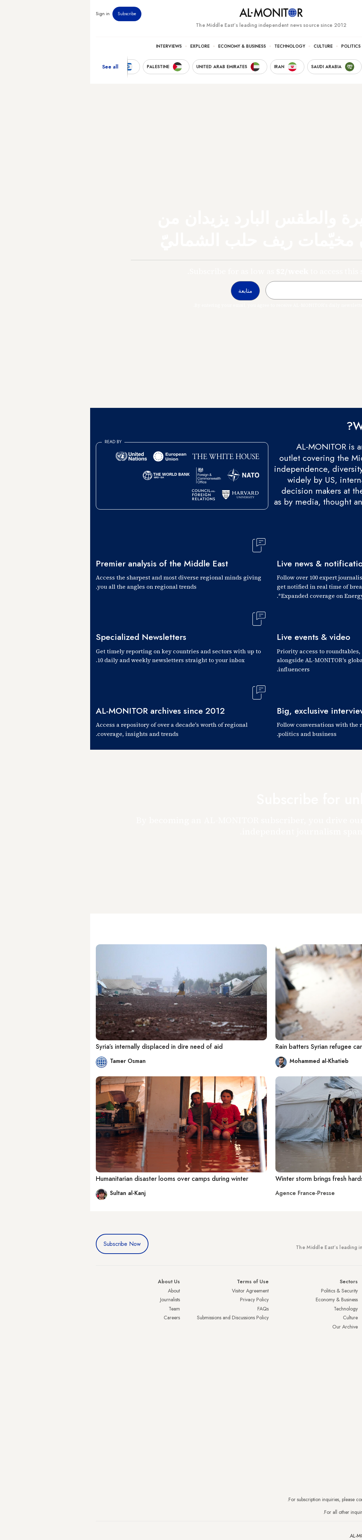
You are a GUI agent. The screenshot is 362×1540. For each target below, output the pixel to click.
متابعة (342, 852)
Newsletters (327, 13)
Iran (352, 1308)
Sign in (12, 14)
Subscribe (37, 14)
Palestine (347, 1335)
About (84, 1290)
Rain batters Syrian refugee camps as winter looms (256, 1046)
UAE (352, 1317)
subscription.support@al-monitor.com (319, 1499)
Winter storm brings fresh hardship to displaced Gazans (264, 1178)
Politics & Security (274, 46)
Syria (351, 1371)
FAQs (173, 1308)
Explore (109, 46)
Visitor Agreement (160, 1290)
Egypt (350, 1344)
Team (84, 1308)
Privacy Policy (164, 1299)
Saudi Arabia (343, 1299)
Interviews (79, 46)
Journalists (80, 1299)
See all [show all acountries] (20, 66)
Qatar (350, 1353)
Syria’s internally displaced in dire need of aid (69, 1046)
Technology (199, 46)
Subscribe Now (32, 1244)
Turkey (349, 1290)
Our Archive (255, 1326)
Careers (82, 1317)
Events (304, 13)
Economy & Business (152, 46)
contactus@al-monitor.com (329, 1512)
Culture (233, 46)
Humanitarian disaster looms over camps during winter (82, 1178)
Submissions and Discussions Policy (143, 1317)
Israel (351, 1326)
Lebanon (347, 1362)
